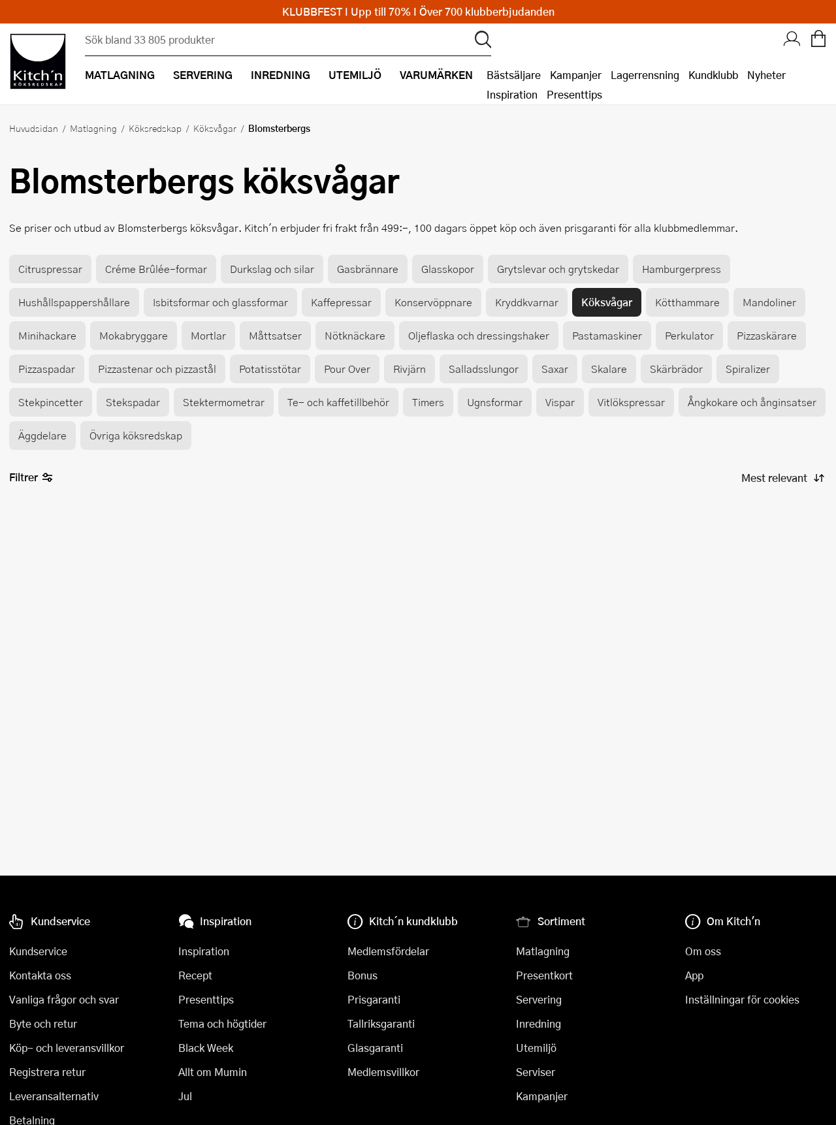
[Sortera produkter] (782, 478)
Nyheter (766, 74)
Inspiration (512, 94)
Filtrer (31, 477)
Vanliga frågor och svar (64, 999)
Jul (185, 1095)
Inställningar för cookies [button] (742, 999)
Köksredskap (155, 128)
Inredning (538, 1023)
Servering (539, 999)
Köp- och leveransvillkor (66, 1047)
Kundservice (38, 951)
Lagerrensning (645, 74)
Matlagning (93, 128)
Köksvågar (214, 128)
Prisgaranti (373, 999)
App (694, 975)
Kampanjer (576, 74)
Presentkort (544, 975)
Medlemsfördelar (388, 951)
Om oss (703, 951)
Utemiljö (536, 1047)
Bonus (362, 975)
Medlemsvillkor (383, 1071)
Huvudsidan (33, 128)
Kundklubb (713, 74)
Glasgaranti (375, 1047)
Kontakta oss (40, 975)
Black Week (205, 1047)
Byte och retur (43, 1023)
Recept (195, 975)
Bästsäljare (514, 74)
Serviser (535, 1071)
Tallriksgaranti (381, 1023)
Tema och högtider (222, 1023)
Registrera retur (47, 1071)
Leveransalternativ (54, 1095)
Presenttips (574, 94)
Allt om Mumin (212, 1071)
